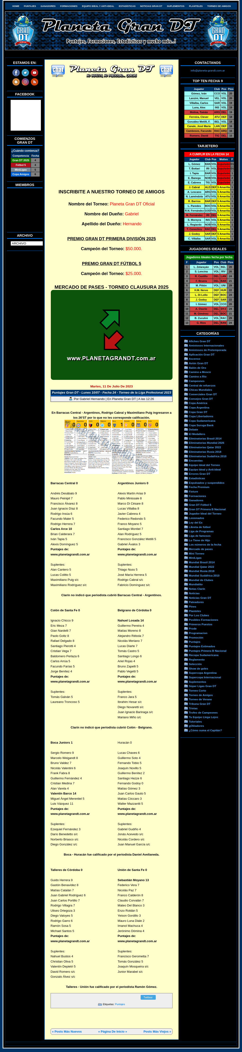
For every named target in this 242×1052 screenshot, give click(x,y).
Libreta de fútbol (199, 526)
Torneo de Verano (200, 699)
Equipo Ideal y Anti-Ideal (98, 6)
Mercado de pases (201, 548)
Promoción (196, 637)
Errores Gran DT (199, 473)
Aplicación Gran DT (201, 354)
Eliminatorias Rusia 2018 (205, 451)
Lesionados (196, 517)
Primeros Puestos (200, 624)
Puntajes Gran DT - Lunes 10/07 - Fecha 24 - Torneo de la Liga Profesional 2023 (111, 392)
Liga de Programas (201, 531)
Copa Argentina (199, 407)
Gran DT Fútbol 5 (200, 504)
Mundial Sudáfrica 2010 (204, 575)
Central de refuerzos (202, 385)
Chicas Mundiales (200, 389)
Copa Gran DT (198, 411)
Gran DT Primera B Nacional (207, 509)
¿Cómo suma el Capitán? (205, 730)
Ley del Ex (196, 522)
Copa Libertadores (201, 416)
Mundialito (196, 584)
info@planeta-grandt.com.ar (208, 70)
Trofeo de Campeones (203, 712)
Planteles (196, 6)
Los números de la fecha (205, 544)
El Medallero (197, 433)
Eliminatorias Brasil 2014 (205, 438)
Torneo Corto (197, 690)
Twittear (148, 997)
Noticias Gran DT (151, 6)
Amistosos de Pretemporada (207, 349)
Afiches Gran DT (199, 341)
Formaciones (69, 6)
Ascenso (194, 358)
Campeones (196, 380)
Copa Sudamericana (202, 420)
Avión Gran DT (198, 363)
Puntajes (30, 6)
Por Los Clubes (199, 615)
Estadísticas (127, 6)
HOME (15, 6)
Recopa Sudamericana (203, 655)
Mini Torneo (196, 553)
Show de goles (198, 668)
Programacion (198, 633)
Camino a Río (198, 376)
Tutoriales (195, 721)
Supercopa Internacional (205, 677)
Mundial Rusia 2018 (201, 571)
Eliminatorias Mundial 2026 (206, 442)
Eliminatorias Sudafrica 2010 (207, 456)
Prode (193, 628)
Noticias (194, 593)
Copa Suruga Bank (201, 425)
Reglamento (197, 659)
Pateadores (196, 602)
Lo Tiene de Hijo (199, 540)
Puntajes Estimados (202, 646)
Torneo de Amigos (219, 6)
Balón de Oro (197, 367)
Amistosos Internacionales (206, 345)
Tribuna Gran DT (199, 703)
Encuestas (196, 460)
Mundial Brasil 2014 (202, 562)
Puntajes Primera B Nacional (207, 650)
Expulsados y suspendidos (206, 482)
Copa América (198, 402)
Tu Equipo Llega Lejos (203, 717)
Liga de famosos (200, 535)
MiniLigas (195, 557)
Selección (195, 664)
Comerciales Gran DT (203, 394)
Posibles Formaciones (203, 619)
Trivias (193, 708)
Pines (192, 606)
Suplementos (175, 6)
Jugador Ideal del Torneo (205, 513)
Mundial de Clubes (201, 579)
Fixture (193, 491)
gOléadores (196, 725)
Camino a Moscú (200, 371)
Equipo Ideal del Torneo (204, 464)
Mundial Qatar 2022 (201, 566)
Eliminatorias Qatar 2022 (205, 447)
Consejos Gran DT (201, 398)
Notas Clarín (197, 588)
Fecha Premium (199, 486)
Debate (193, 429)
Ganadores (48, 6)
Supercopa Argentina (203, 672)
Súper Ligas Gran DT (202, 686)
